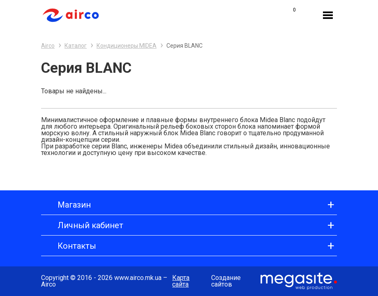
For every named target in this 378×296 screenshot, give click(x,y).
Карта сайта (180, 281)
